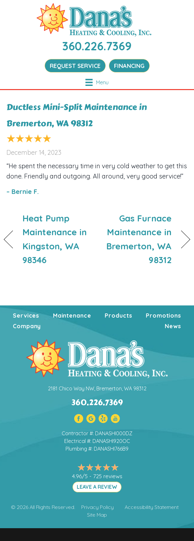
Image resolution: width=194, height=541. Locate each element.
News (173, 326)
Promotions (163, 315)
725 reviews (107, 476)
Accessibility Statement (152, 507)
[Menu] (96, 82)
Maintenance (72, 315)
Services (26, 315)
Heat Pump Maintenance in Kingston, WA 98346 (54, 239)
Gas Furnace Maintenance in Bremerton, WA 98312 (137, 239)
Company (27, 326)
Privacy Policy (97, 507)
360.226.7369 (97, 46)
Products (118, 315)
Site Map (97, 515)
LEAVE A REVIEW (97, 487)
